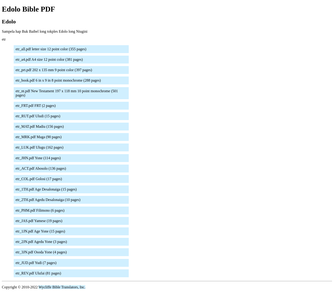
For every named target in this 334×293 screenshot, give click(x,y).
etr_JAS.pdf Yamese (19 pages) (39, 221)
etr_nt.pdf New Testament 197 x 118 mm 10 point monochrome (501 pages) (67, 93)
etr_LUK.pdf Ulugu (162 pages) (39, 147)
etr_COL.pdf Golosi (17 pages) (39, 179)
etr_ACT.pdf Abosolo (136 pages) (41, 168)
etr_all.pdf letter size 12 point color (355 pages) (51, 49)
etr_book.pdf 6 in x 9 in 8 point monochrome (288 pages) (58, 80)
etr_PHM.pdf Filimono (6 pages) (40, 210)
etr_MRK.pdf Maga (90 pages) (38, 137)
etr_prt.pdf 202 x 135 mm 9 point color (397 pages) (54, 70)
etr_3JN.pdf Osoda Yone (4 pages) (41, 252)
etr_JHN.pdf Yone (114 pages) (38, 158)
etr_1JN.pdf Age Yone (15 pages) (40, 231)
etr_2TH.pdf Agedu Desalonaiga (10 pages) (48, 200)
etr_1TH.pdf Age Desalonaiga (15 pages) (46, 189)
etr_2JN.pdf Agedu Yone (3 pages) (41, 242)
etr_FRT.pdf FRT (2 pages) (36, 106)
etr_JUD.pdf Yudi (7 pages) (36, 263)
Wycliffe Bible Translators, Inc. (62, 287)
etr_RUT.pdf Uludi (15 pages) (38, 116)
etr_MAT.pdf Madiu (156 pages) (40, 126)
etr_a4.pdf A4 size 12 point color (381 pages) (49, 59)
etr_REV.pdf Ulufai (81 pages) (38, 273)
